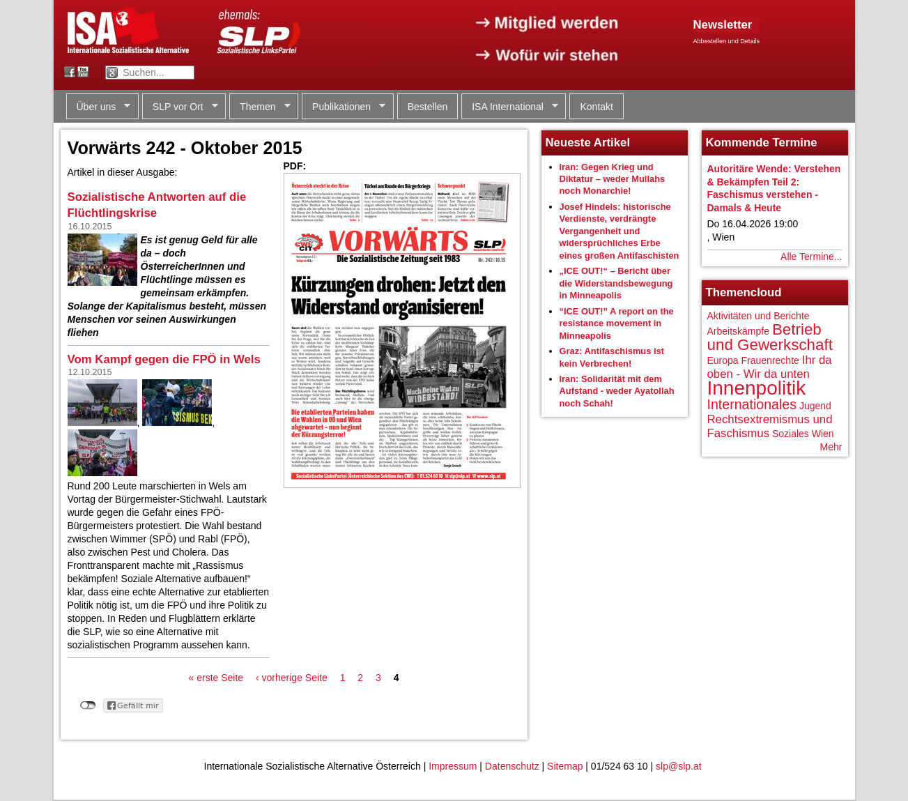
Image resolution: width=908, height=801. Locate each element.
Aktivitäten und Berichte (758, 315)
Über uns (98, 107)
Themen (259, 107)
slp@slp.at (679, 766)
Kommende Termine (761, 142)
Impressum (453, 766)
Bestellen (428, 106)
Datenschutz (512, 766)
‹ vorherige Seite (292, 677)
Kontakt (596, 106)
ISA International (509, 107)
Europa (723, 360)
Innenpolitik (756, 388)
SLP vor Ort (180, 107)
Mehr (831, 446)
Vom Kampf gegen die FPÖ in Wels (164, 359)
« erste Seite (216, 677)
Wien (823, 433)
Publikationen (343, 107)
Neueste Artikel (588, 142)
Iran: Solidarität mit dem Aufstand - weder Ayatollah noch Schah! (617, 391)
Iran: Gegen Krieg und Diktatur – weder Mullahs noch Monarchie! (612, 179)
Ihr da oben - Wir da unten (769, 367)
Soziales (790, 433)
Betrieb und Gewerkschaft (770, 337)
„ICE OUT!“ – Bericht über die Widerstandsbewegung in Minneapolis (616, 283)
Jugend (815, 405)
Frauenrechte (770, 360)
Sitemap (565, 766)
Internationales (752, 404)
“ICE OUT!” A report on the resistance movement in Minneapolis (617, 323)
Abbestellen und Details (726, 41)
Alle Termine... (811, 256)
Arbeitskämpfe (738, 331)
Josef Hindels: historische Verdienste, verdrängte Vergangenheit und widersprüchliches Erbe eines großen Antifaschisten (619, 231)
